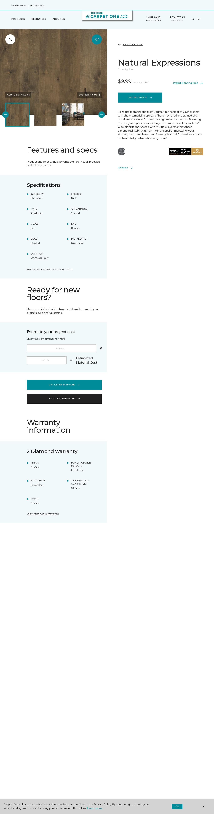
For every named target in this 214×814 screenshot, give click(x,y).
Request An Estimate (177, 19)
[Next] (101, 114)
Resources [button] (38, 19)
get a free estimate (64, 384)
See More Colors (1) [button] (89, 94)
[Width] (47, 360)
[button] (193, 19)
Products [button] (18, 19)
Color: (18, 94)
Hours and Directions (153, 19)
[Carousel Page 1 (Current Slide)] (17, 115)
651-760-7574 (37, 5)
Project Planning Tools (188, 83)
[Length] (61, 348)
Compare (125, 168)
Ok (177, 806)
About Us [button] (59, 19)
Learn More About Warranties (43, 513)
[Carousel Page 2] (45, 115)
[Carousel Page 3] (73, 115)
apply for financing (64, 398)
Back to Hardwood (130, 45)
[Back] (5, 114)
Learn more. (94, 808)
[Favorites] (199, 19)
